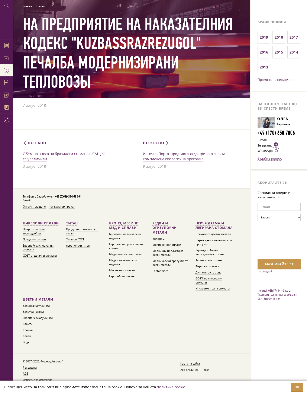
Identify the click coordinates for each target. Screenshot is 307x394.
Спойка (28, 330)
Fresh (206, 370)
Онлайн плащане (34, 206)
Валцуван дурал (33, 312)
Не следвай (265, 271)
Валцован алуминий (36, 306)
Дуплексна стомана (208, 272)
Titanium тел (266, 295)
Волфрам (158, 239)
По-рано (34, 142)
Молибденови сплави (166, 245)
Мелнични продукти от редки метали (167, 253)
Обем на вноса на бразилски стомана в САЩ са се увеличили (64, 156)
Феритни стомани (207, 266)
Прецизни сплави (34, 239)
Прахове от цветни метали (213, 234)
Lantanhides (160, 271)
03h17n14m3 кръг (279, 290)
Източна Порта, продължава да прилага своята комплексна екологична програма (184, 156)
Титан (72, 223)
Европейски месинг (122, 276)
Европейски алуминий (38, 318)
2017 (294, 37)
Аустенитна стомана (208, 260)
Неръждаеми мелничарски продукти (213, 242)
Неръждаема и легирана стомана (214, 225)
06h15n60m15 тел (269, 299)
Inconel (262, 290)
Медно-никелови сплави (125, 254)
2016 (264, 52)
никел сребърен (286, 295)
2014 (294, 52)
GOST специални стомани (40, 255)
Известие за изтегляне (37, 380)
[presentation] (275, 239)
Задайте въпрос (270, 158)
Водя (26, 342)
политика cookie (171, 386)
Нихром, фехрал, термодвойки (34, 231)
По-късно (156, 142)
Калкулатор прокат (62, 206)
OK (297, 387)
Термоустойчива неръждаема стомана (209, 252)
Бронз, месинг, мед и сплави (124, 225)
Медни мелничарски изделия (123, 262)
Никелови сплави (41, 223)
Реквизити (30, 367)
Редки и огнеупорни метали (164, 228)
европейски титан (78, 245)
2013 (264, 67)
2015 (279, 52)
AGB (25, 373)
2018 (279, 37)
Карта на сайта (190, 363)
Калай (27, 336)
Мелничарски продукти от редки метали (170, 263)
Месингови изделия (122, 270)
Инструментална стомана (212, 288)
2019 (264, 37)
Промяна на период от (275, 79)
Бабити (27, 324)
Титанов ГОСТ (75, 239)
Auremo (6, 25)
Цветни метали (38, 299)
